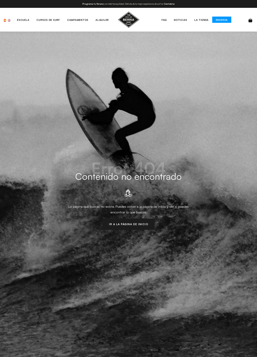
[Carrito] (250, 20)
